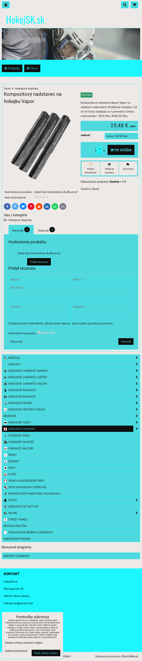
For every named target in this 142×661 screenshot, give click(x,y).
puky (9, 468)
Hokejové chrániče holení (72, 383)
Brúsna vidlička (15, 526)
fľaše (10, 474)
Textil (72, 500)
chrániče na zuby (19, 448)
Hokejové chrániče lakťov (72, 377)
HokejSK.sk (25, 19)
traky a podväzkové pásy (24, 480)
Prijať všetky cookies (46, 653)
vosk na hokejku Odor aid (25, 487)
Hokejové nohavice (72, 390)
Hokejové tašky (72, 422)
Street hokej (15, 519)
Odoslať (126, 341)
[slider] (41, 197)
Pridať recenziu (39, 262)
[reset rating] (38, 332)
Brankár (72, 416)
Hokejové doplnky (20, 220)
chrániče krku (17, 435)
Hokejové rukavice (72, 396)
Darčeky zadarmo (16, 556)
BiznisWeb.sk (130, 656)
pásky (10, 455)
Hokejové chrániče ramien (72, 370)
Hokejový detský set (21, 506)
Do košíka (121, 150)
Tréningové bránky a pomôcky (28, 532)
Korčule (72, 358)
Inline (72, 513)
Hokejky (72, 364)
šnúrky (11, 461)
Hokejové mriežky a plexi (72, 409)
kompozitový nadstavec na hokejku (32, 493)
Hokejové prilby (72, 403)
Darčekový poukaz (17, 539)
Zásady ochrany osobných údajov (24, 642)
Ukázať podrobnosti (16, 651)
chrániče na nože (19, 442)
